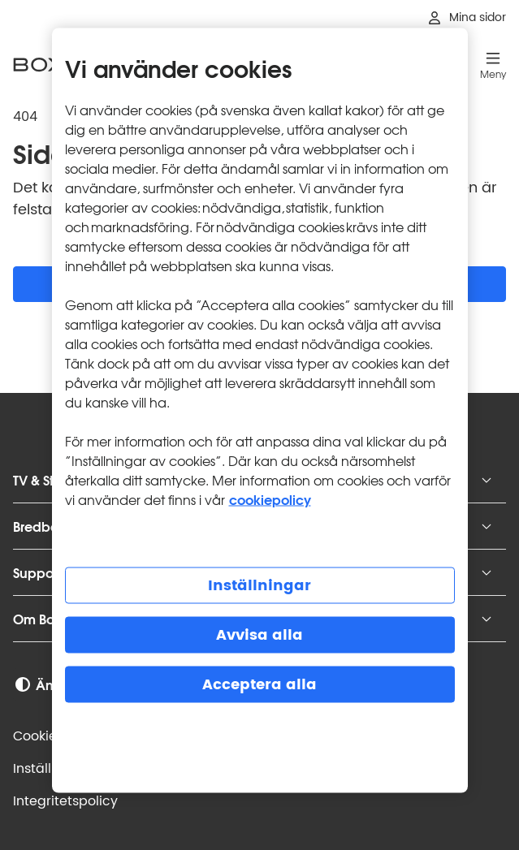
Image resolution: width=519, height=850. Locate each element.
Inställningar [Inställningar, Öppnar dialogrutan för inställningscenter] (259, 586)
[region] (260, 410)
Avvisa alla (259, 635)
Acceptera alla (259, 685)
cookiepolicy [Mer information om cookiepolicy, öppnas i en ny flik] (270, 499)
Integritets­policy (65, 801)
